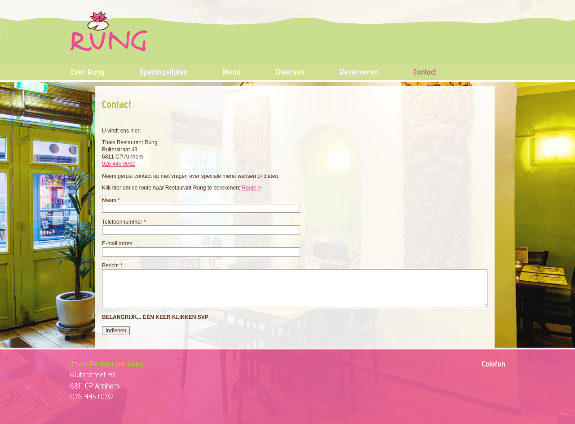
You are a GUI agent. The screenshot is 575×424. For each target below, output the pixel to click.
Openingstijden (163, 71)
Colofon (493, 363)
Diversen (290, 71)
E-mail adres (117, 243)
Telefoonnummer (124, 222)
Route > (251, 188)
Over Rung (87, 71)
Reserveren (359, 71)
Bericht (112, 265)
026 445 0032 (118, 164)
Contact (424, 71)
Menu (231, 71)
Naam (111, 200)
